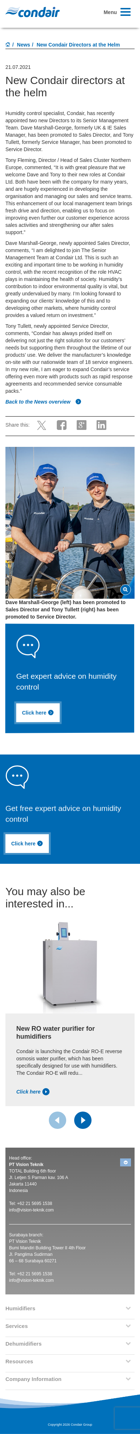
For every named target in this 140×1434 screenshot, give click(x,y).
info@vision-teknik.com (31, 1210)
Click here (40, 713)
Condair (32, 11)
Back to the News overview (43, 402)
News (23, 45)
